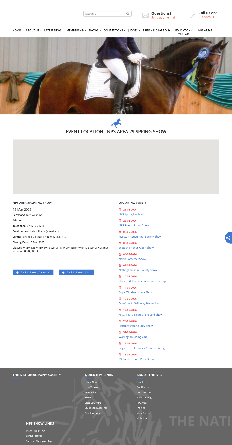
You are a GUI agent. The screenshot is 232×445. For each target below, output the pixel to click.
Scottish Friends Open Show (136, 247)
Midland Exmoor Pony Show (136, 359)
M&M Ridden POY (191, 381)
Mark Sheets (133, 412)
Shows (93, 30)
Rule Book (85, 397)
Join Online (86, 391)
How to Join (86, 386)
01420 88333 (207, 17)
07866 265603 (35, 225)
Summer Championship (195, 391)
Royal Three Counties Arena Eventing (142, 347)
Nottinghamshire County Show (138, 269)
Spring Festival (190, 386)
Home (17, 30)
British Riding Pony (156, 30)
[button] (116, 163)
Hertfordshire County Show (136, 325)
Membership (75, 30)
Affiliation (131, 417)
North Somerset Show (132, 258)
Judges (133, 30)
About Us (32, 30)
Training (130, 407)
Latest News (52, 30)
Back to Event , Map (76, 272)
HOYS (185, 407)
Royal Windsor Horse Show (136, 292)
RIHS (184, 402)
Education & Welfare (184, 31)
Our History (132, 386)
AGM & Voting (133, 397)
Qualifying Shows (191, 397)
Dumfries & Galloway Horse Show (140, 303)
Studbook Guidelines (91, 407)
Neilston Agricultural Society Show (140, 236)
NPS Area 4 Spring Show (134, 225)
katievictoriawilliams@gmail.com (40, 230)
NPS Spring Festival (131, 213)
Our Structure (133, 391)
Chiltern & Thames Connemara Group (142, 280)
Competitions (113, 30)
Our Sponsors (87, 412)
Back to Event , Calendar (33, 272)
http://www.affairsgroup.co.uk (144, 440)
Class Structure (88, 402)
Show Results (189, 412)
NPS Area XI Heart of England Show (141, 314)
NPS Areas (205, 30)
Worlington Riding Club (133, 336)
